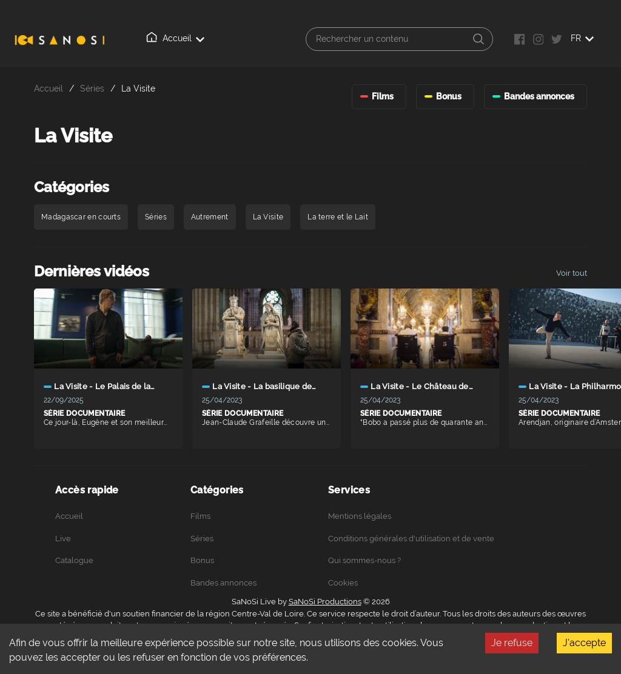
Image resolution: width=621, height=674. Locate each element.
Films (200, 516)
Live (63, 538)
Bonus (202, 560)
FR (582, 38)
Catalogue (74, 560)
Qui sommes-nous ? (364, 560)
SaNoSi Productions (325, 601)
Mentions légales (359, 516)
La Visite (138, 88)
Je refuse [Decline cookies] (511, 643)
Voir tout (571, 273)
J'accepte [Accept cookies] (584, 643)
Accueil (175, 37)
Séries (92, 88)
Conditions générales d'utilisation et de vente (411, 538)
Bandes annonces (223, 582)
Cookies (343, 582)
